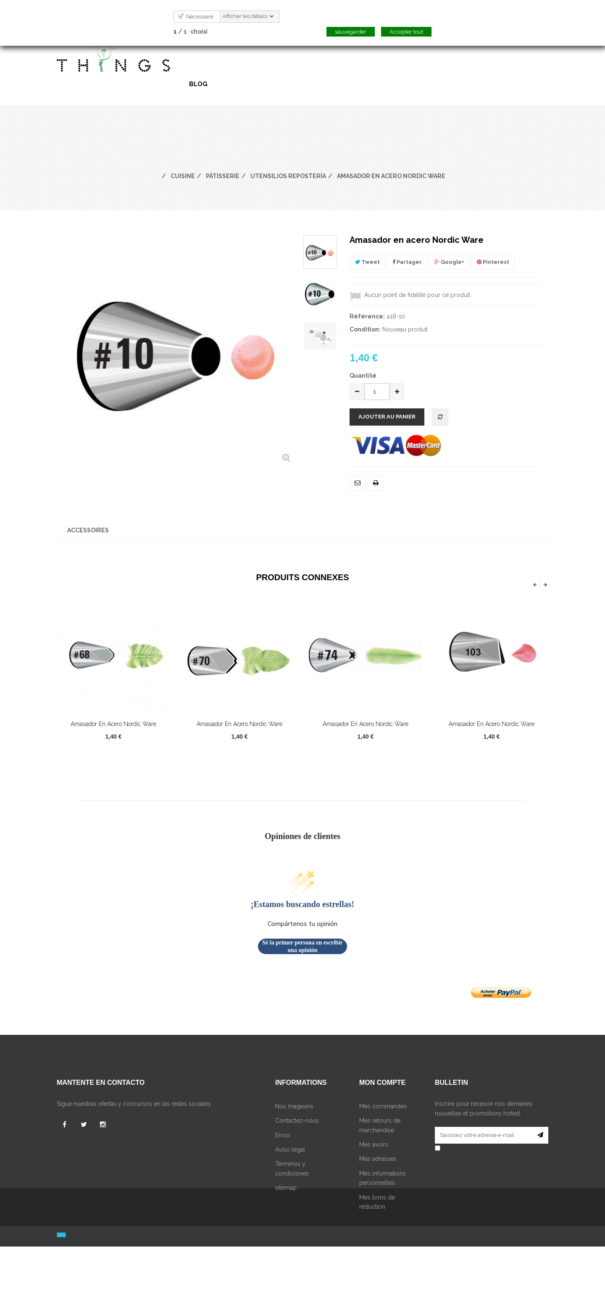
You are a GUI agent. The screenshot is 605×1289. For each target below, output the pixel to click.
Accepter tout (406, 32)
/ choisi (191, 31)
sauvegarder (350, 32)
